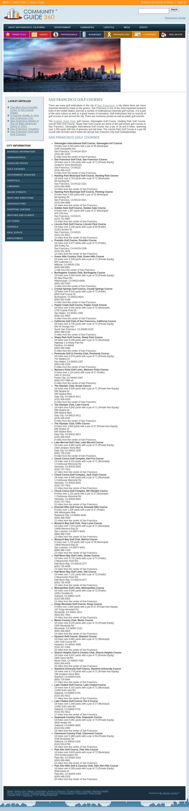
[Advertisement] (153, 65)
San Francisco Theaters (24, 129)
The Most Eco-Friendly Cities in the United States (24, 110)
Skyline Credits (100, 791)
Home (10, 791)
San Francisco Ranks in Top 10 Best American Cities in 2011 (24, 124)
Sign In (182, 2)
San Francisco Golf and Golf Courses (24, 133)
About (31, 791)
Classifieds (82, 793)
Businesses (53, 793)
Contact (87, 791)
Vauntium (28, 795)
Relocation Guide (175, 18)
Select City (19, 2)
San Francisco (106, 105)
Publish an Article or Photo (157, 2)
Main (6, 2)
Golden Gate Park (65, 121)
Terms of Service (56, 791)
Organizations (67, 793)
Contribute (40, 791)
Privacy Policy (74, 791)
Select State (37, 2)
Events (26, 793)
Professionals (38, 793)
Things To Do (14, 793)
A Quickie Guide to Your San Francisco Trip (24, 117)
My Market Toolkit (168, 793)
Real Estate (95, 793)
